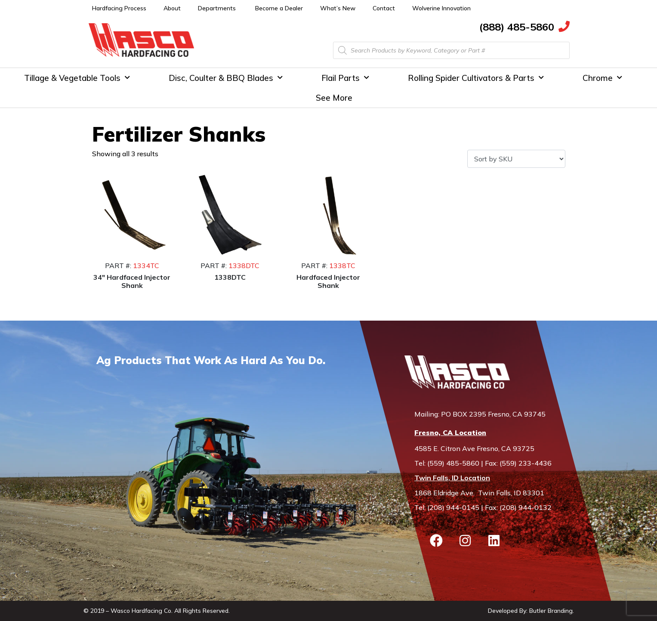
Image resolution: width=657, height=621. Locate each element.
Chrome (602, 78)
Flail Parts (345, 78)
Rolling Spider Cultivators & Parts (476, 78)
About (172, 8)
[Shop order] (516, 159)
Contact (384, 8)
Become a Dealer (279, 8)
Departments (217, 8)
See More (334, 98)
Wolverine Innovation (441, 8)
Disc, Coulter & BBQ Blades (226, 78)
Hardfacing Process (119, 8)
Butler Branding (551, 611)
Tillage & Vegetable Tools (77, 78)
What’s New (337, 8)
